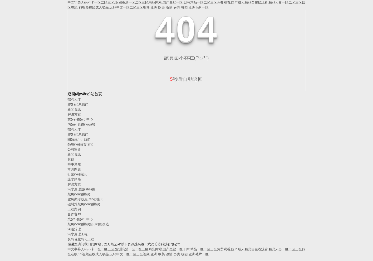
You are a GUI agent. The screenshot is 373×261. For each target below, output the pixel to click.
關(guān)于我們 (79, 139)
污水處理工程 (78, 234)
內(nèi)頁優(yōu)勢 (81, 124)
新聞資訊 (74, 109)
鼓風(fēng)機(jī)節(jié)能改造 (88, 224)
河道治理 (74, 229)
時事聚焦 (74, 164)
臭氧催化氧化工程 (81, 239)
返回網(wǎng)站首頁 (85, 94)
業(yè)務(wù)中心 (80, 119)
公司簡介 (74, 149)
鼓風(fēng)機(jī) (79, 194)
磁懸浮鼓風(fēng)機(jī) (84, 204)
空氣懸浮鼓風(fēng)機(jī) (85, 199)
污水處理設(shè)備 (81, 189)
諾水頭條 (74, 179)
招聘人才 (74, 99)
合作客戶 (74, 214)
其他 (71, 159)
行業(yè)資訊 (77, 174)
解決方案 (74, 114)
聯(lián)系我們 (78, 104)
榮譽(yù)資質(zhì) (80, 144)
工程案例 (74, 209)
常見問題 (74, 169)
